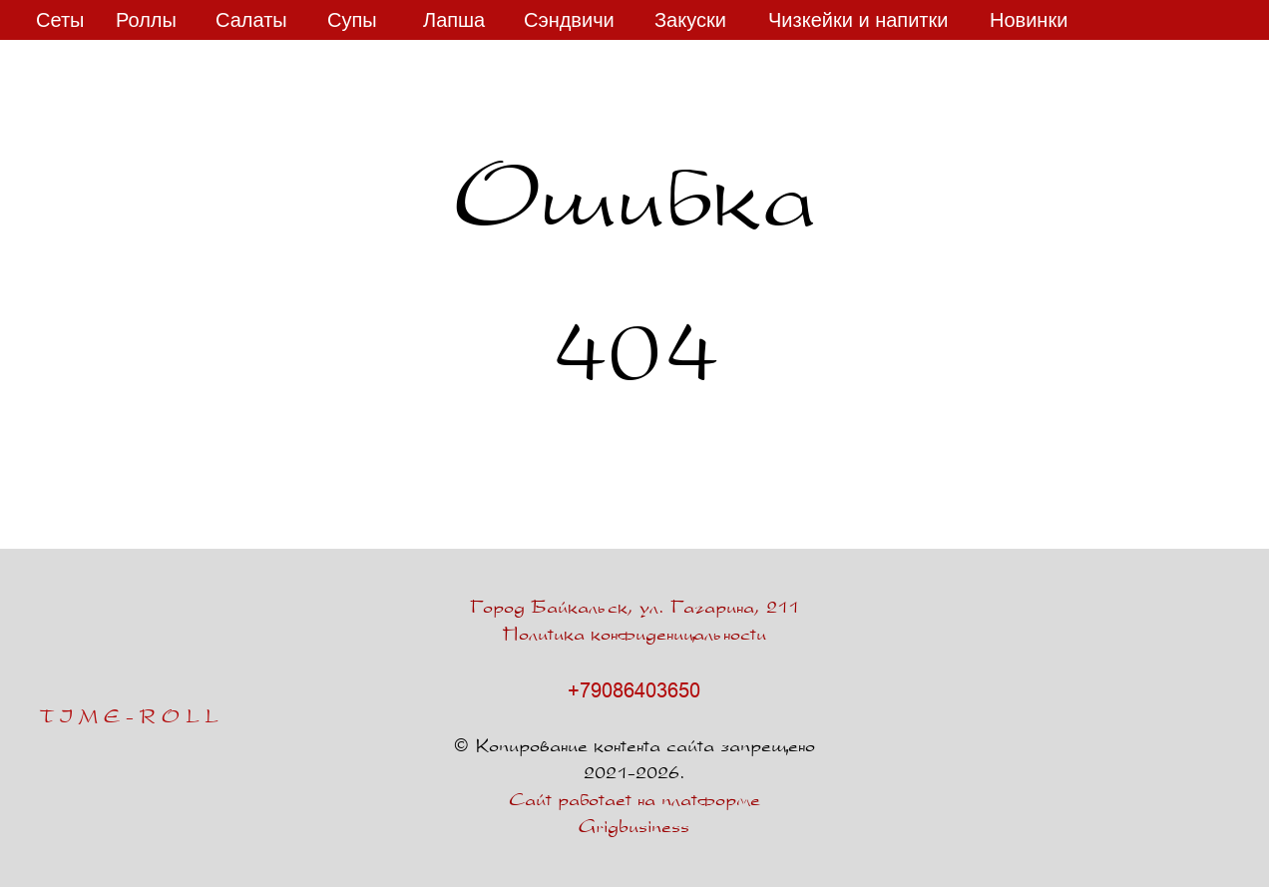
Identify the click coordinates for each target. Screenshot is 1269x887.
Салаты (251, 20)
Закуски (690, 20)
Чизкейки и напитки (858, 20)
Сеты (60, 20)
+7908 (596, 689)
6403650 (662, 689)
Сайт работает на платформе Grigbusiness (634, 815)
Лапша (454, 20)
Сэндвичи (569, 20)
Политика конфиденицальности (634, 636)
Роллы (146, 20)
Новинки (1028, 20)
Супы (352, 20)
